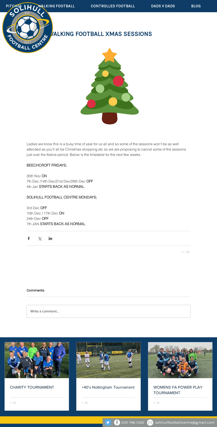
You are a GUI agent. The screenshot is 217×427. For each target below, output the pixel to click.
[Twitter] (108, 422)
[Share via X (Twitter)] (39, 238)
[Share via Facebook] (29, 238)
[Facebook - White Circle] (117, 422)
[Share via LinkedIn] (50, 238)
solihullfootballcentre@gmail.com (185, 422)
